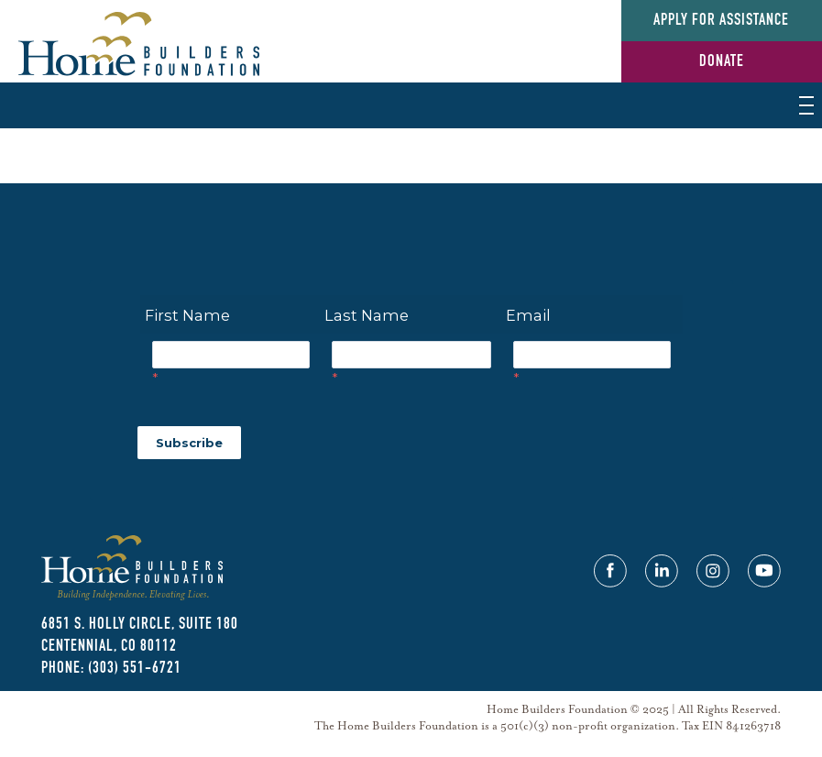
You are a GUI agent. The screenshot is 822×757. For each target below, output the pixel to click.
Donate (721, 62)
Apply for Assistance (721, 20)
